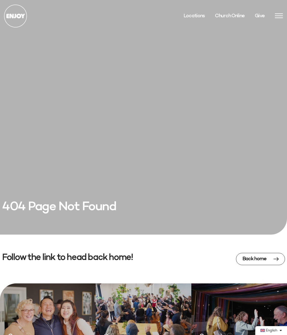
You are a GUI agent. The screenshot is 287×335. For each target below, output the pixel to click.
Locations (194, 16)
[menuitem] (271, 330)
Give (260, 16)
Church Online (230, 16)
